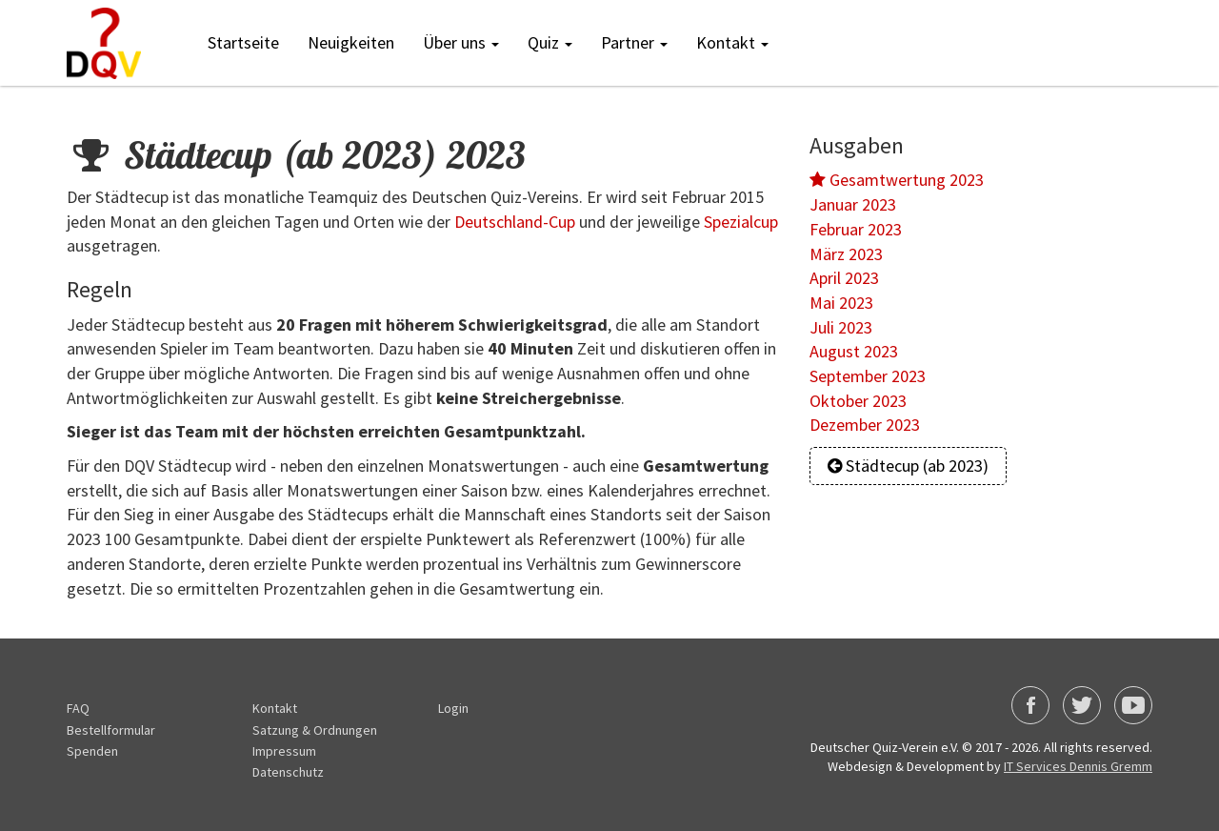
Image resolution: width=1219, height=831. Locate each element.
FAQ (78, 708)
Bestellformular (111, 730)
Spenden (92, 751)
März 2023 (846, 254)
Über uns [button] (461, 42)
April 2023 (844, 278)
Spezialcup (741, 222)
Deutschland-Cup (514, 222)
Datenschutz (288, 771)
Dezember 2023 (864, 425)
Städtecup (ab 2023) (908, 465)
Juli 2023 (840, 327)
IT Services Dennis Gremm (1078, 766)
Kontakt (274, 708)
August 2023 (853, 351)
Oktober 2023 (858, 401)
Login (453, 708)
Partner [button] (634, 42)
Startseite (243, 42)
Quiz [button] (550, 42)
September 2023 (867, 376)
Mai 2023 (841, 303)
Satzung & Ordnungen (314, 730)
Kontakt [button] (732, 42)
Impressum (284, 751)
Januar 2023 (852, 204)
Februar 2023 (855, 229)
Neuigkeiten (351, 42)
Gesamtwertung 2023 (896, 180)
